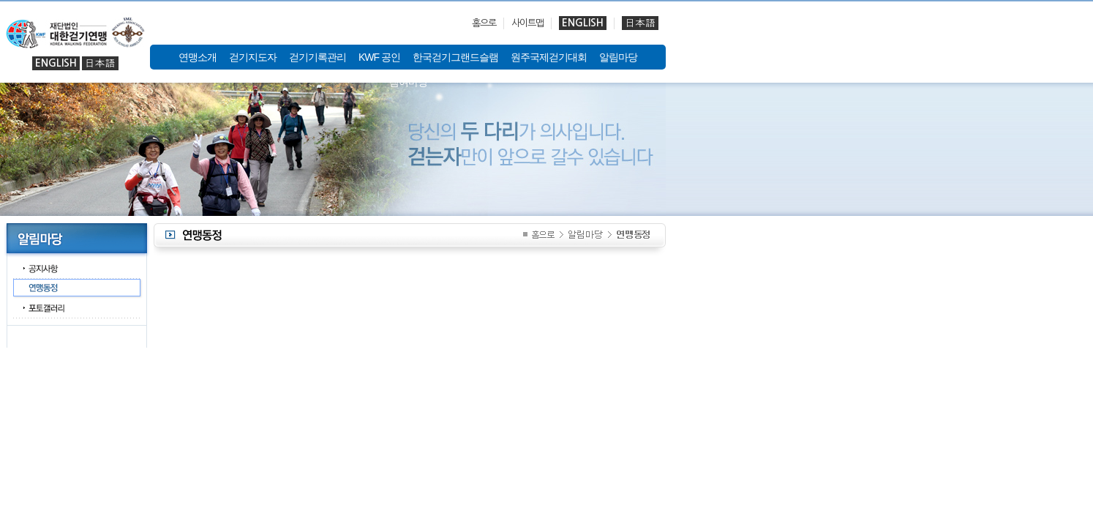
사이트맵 (527, 23)
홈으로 (484, 23)
